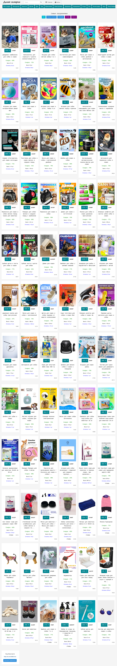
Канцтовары (111, 6)
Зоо (89, 6)
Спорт (84, 6)
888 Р (65, 50)
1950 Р (26, 360)
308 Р (27, 464)
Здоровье (68, 6)
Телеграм (60, 17)
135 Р (8, 571)
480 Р (104, 412)
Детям (31, 6)
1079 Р (46, 207)
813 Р (46, 412)
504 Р (27, 102)
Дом (37, 6)
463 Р (27, 259)
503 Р (46, 50)
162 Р (46, 309)
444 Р (7, 412)
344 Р (104, 50)
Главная (48, 2)
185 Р (7, 102)
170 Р (46, 517)
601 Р (27, 207)
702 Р (65, 154)
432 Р (65, 309)
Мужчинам (48, 6)
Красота (24, 6)
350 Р (27, 625)
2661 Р (45, 259)
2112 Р (26, 50)
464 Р (104, 259)
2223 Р (84, 154)
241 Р (8, 259)
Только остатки (51, 17)
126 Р (65, 517)
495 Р (46, 154)
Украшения (76, 6)
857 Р (7, 464)
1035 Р (26, 154)
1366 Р (65, 625)
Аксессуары (96, 6)
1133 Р (7, 309)
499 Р (84, 464)
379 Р (84, 207)
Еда (42, 6)
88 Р (65, 571)
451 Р (85, 412)
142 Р (104, 309)
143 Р (8, 625)
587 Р (65, 412)
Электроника (58, 6)
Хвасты (74, 17)
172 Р (46, 464)
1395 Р (84, 571)
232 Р (84, 625)
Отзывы (67, 17)
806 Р (7, 154)
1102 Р (65, 207)
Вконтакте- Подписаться (10, 660)
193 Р (65, 360)
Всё (44, 17)
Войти (57, 2)
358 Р (65, 464)
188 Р (46, 360)
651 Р (104, 517)
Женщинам (16, 6)
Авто (104, 6)
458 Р (65, 259)
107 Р (46, 102)
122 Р (85, 360)
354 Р (7, 517)
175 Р (8, 360)
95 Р (104, 571)
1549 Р (84, 259)
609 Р (27, 309)
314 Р (84, 517)
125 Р (27, 412)
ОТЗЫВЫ (107, 483)
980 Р (7, 207)
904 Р (84, 309)
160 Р (104, 102)
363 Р (104, 464)
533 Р (7, 50)
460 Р (104, 360)
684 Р (27, 517)
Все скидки (6, 6)
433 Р (46, 571)
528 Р (84, 50)
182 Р (104, 207)
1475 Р (84, 102)
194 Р (65, 102)
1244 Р (103, 154)
